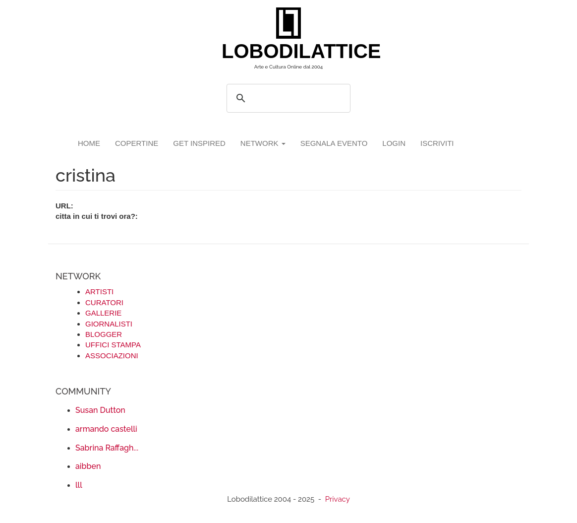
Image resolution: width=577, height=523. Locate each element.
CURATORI (104, 302)
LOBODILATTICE (292, 51)
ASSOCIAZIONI (111, 355)
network (263, 143)
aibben (88, 466)
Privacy (337, 499)
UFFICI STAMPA (113, 344)
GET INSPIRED (199, 143)
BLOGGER (103, 334)
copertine (136, 143)
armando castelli (106, 429)
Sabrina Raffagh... (106, 448)
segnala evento (334, 143)
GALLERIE (103, 313)
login (393, 143)
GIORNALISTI (108, 324)
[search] (287, 98)
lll (78, 485)
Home (89, 143)
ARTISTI (99, 291)
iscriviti (437, 143)
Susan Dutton (100, 410)
